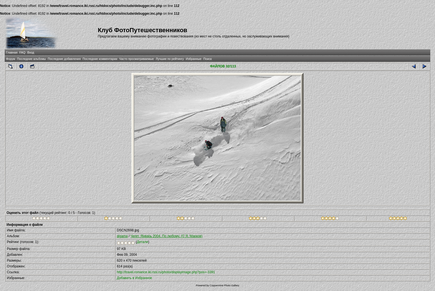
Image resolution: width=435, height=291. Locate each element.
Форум (10, 58)
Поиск (207, 58)
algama (122, 236)
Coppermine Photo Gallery (224, 285)
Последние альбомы (31, 58)
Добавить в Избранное (134, 278)
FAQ (22, 52)
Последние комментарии (100, 58)
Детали (142, 242)
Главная (11, 52)
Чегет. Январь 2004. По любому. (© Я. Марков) (167, 236)
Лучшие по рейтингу (170, 58)
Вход (30, 52)
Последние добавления (64, 58)
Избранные (193, 58)
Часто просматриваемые (136, 58)
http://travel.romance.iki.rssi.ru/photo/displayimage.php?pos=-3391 (166, 272)
